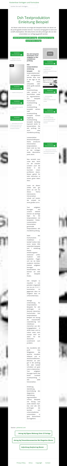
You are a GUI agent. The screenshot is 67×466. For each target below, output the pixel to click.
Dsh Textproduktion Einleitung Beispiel (33, 19)
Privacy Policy (21, 463)
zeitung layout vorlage (46, 38)
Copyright (39, 463)
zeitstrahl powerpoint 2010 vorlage (25, 38)
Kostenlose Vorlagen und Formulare (24, 2)
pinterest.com (21, 427)
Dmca (30, 463)
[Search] (23, 6)
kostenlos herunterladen (17, 54)
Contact (47, 463)
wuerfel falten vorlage (33, 41)
